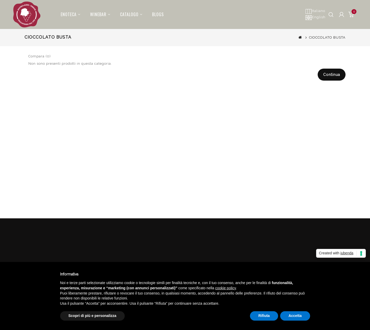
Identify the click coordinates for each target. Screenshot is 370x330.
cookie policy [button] (225, 288)
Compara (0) (39, 56)
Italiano (315, 11)
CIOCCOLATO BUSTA (327, 37)
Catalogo (128, 12)
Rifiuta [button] (264, 316)
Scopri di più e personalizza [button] (92, 316)
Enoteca (67, 12)
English (315, 17)
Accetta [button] (295, 316)
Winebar (97, 12)
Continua (331, 75)
